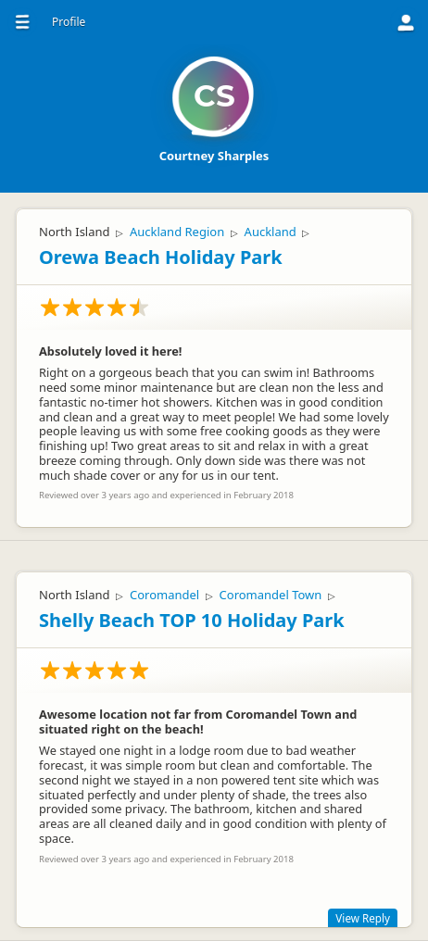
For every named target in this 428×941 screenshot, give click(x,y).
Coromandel (164, 594)
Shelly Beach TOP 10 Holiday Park (192, 620)
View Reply (362, 917)
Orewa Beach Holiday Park (161, 257)
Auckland (270, 231)
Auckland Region (177, 231)
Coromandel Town (271, 594)
